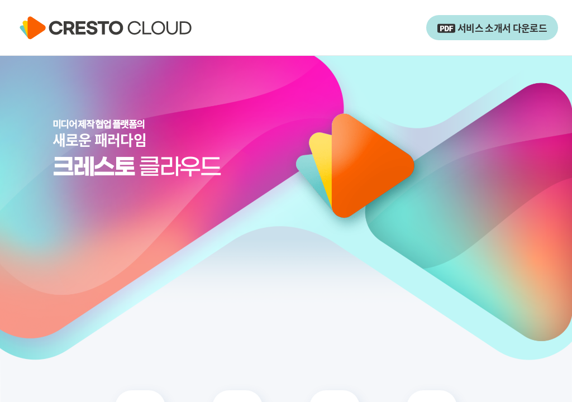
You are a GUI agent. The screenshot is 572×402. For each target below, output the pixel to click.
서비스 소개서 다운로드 (492, 28)
